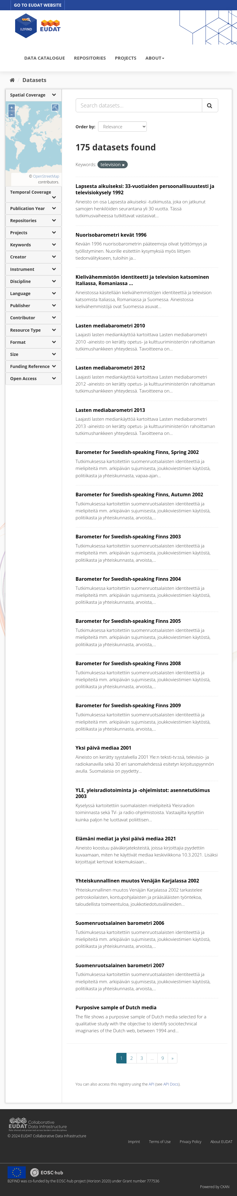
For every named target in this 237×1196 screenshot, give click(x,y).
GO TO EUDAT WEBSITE (37, 5)
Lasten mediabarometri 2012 (110, 367)
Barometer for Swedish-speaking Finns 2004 (128, 579)
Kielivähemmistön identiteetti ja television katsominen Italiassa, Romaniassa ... (142, 280)
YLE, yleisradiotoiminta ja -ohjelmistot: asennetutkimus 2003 (143, 793)
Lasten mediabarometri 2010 (110, 325)
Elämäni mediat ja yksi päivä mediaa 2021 (126, 838)
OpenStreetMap (46, 176)
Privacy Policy (190, 1141)
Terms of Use (159, 1141)
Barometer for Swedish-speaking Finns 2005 (128, 621)
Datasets (34, 80)
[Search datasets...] (139, 105)
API (151, 1084)
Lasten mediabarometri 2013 (110, 410)
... (152, 1058)
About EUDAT (221, 1141)
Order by (85, 127)
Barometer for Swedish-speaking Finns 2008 (128, 663)
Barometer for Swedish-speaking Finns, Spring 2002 (137, 452)
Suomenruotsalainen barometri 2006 (120, 923)
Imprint (134, 1141)
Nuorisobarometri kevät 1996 (111, 235)
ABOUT (155, 58)
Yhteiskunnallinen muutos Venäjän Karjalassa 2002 (137, 880)
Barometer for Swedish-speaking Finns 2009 (128, 705)
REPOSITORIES (90, 58)
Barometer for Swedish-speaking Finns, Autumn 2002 (139, 494)
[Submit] (210, 105)
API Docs (171, 1084)
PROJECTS (125, 58)
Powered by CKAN (214, 1186)
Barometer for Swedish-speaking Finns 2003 (128, 536)
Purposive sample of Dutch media (116, 1007)
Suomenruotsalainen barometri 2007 (120, 965)
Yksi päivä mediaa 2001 (104, 747)
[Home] (12, 80)
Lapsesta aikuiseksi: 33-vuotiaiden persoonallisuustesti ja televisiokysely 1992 (145, 189)
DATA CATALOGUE (44, 58)
